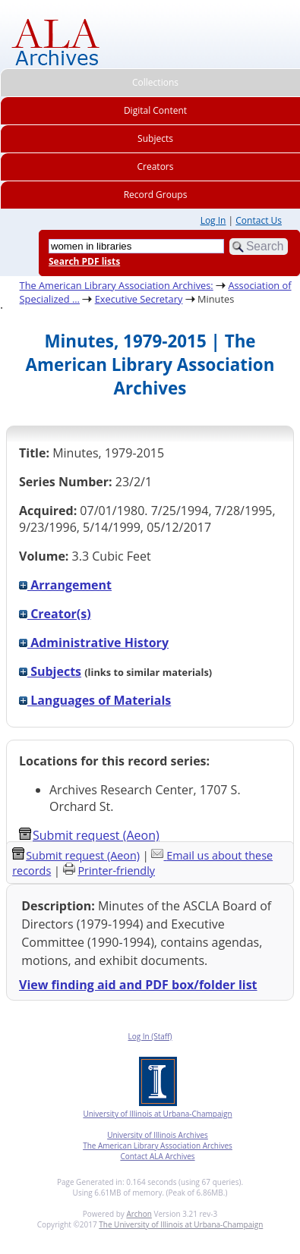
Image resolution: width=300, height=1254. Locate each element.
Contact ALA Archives (157, 1156)
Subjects (50, 671)
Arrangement (65, 585)
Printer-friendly (116, 870)
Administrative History (94, 642)
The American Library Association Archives (157, 1145)
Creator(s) (55, 613)
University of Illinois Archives (157, 1135)
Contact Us (258, 220)
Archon (138, 1213)
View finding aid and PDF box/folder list (138, 984)
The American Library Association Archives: (116, 285)
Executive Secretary (139, 299)
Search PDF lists (84, 261)
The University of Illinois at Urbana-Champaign (181, 1224)
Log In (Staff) (150, 1036)
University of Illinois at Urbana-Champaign (157, 1113)
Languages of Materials (95, 700)
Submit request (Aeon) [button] (89, 835)
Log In (213, 220)
